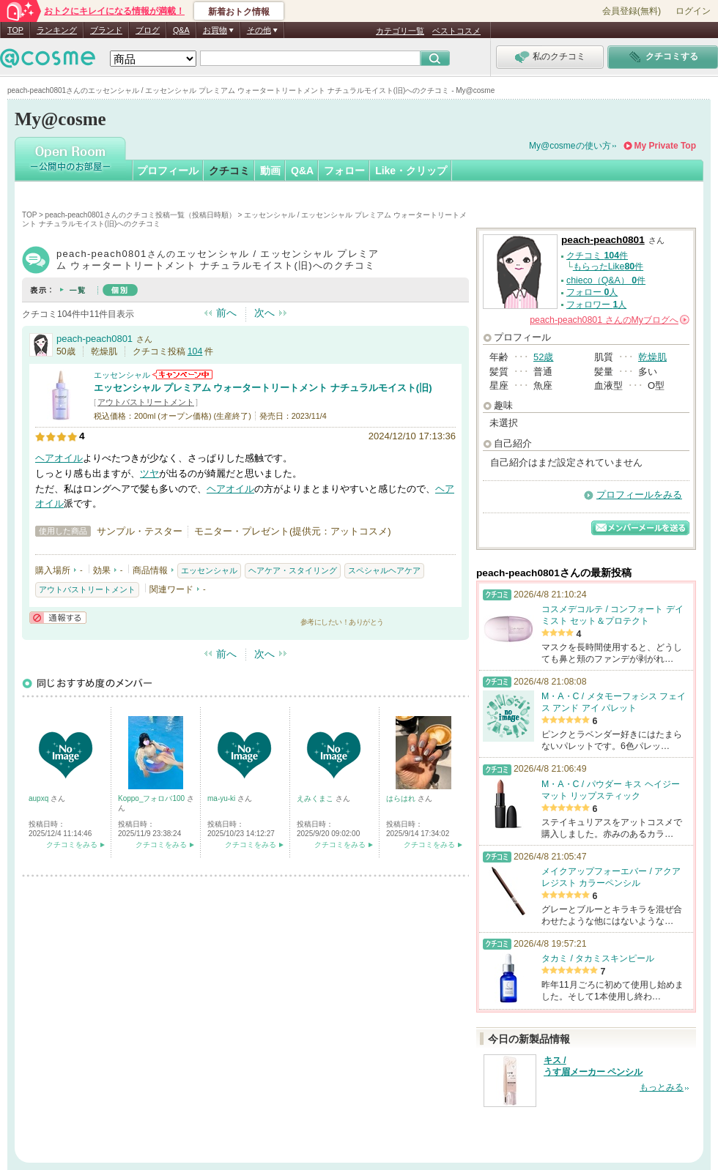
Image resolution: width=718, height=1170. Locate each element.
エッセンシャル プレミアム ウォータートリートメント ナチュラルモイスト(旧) (263, 387)
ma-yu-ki (222, 798)
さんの (609, 320)
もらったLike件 (608, 266)
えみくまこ (316, 798)
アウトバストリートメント (145, 402)
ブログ (148, 30)
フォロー (344, 170)
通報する (57, 617)
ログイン (693, 11)
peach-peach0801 (94, 338)
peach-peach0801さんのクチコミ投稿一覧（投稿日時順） (140, 215)
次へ (264, 312)
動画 (270, 170)
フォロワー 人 (596, 304)
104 (195, 351)
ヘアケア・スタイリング (292, 570)
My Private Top (665, 146)
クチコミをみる (71, 845)
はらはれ (402, 798)
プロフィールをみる (639, 494)
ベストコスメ (456, 30)
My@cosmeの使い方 (570, 146)
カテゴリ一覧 (400, 30)
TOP (15, 30)
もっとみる (662, 1087)
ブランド (106, 30)
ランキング (57, 30)
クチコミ (229, 170)
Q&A (181, 30)
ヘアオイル (59, 457)
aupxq (40, 798)
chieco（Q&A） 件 (605, 280)
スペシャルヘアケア (384, 570)
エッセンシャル (122, 374)
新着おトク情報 (239, 12)
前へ (226, 312)
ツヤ (149, 473)
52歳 (543, 356)
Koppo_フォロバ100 (152, 798)
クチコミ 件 (597, 255)
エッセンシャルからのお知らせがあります (182, 374)
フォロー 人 (592, 292)
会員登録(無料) (631, 11)
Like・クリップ (411, 170)
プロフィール (168, 170)
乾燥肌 (652, 356)
